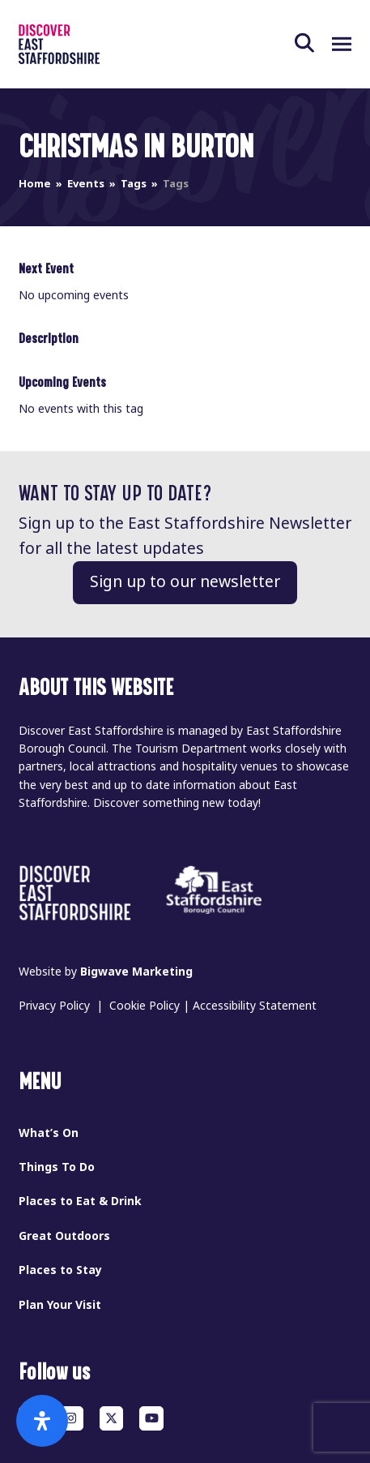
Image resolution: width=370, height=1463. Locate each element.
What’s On (49, 1133)
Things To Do (57, 1167)
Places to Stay (60, 1270)
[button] (313, 43)
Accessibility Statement (255, 1006)
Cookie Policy (144, 1006)
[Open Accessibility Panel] (42, 1421)
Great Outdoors (64, 1236)
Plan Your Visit (60, 1305)
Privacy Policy (54, 1006)
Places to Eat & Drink (80, 1201)
